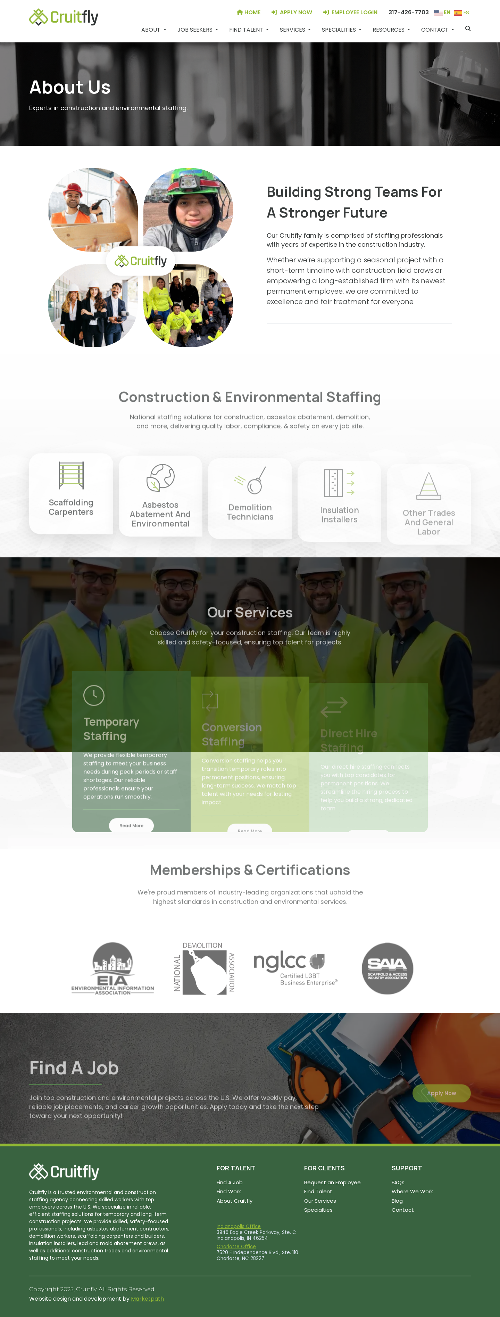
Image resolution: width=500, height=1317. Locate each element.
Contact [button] (435, 30)
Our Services (320, 1200)
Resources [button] (389, 30)
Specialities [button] (339, 30)
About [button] (151, 30)
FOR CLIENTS (324, 1168)
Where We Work (412, 1191)
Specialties (318, 1209)
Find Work (229, 1191)
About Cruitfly (234, 1200)
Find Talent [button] (247, 30)
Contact (403, 1209)
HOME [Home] (248, 12)
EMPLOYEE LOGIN (350, 12)
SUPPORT (407, 1168)
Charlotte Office (236, 1246)
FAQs (398, 1182)
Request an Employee (332, 1182)
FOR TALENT (236, 1168)
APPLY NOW (292, 12)
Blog (397, 1200)
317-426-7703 (409, 12)
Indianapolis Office (239, 1226)
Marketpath (147, 1299)
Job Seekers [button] (195, 30)
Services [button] (293, 30)
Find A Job (230, 1182)
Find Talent (318, 1191)
